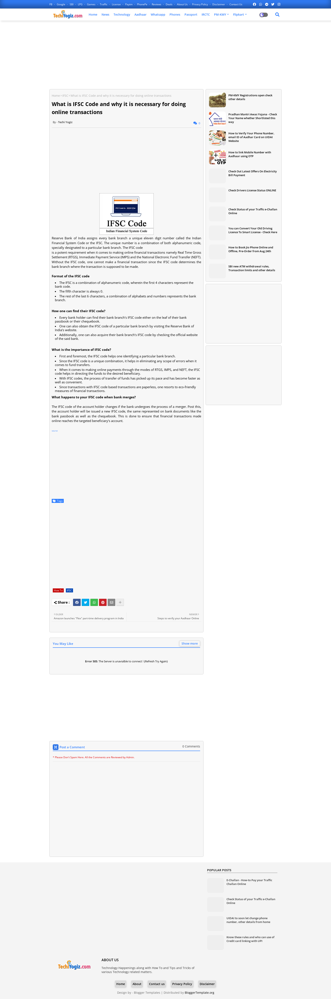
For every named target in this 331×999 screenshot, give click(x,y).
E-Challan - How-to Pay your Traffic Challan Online (249, 882)
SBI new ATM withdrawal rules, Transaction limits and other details (251, 268)
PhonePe (142, 4)
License (116, 4)
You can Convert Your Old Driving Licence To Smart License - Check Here (252, 230)
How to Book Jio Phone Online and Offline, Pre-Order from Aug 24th (250, 249)
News (105, 14)
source (55, 430)
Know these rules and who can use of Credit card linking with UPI (250, 939)
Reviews (157, 4)
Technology (122, 14)
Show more (190, 643)
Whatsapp (158, 14)
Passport (190, 14)
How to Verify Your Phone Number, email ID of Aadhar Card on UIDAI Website (251, 137)
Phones (175, 14)
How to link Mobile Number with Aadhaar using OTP (249, 154)
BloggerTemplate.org (199, 993)
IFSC (65, 96)
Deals (169, 4)
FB (51, 4)
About (137, 984)
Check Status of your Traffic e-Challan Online (252, 211)
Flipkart (238, 14)
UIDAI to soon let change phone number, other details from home (248, 920)
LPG (80, 4)
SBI (72, 4)
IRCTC (206, 14)
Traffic (104, 4)
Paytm (129, 4)
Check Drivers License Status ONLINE (252, 190)
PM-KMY (220, 14)
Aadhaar (140, 14)
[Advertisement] (165, 54)
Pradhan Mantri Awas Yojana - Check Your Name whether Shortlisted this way (252, 118)
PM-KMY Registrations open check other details (250, 97)
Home (93, 14)
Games (91, 4)
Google (61, 4)
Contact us (235, 4)
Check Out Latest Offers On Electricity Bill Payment (252, 173)
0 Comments (191, 746)
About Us (182, 4)
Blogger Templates (147, 993)
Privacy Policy (200, 4)
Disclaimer (219, 4)
